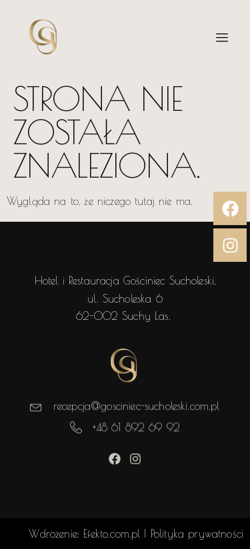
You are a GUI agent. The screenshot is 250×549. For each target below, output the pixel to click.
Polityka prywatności (197, 534)
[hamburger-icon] (222, 38)
